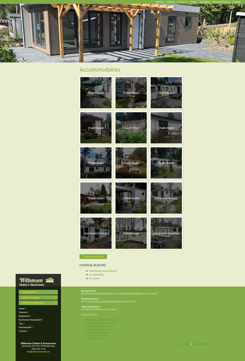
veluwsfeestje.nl (90, 306)
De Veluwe (94, 278)
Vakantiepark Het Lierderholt (103, 271)
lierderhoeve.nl (89, 298)
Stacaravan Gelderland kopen (103, 320)
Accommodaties (96, 274)
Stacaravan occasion (98, 335)
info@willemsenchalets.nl (38, 352)
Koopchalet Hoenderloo (100, 329)
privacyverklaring (201, 344)
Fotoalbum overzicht (93, 256)
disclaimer (185, 344)
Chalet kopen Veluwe (98, 326)
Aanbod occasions (31, 297)
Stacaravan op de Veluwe (100, 323)
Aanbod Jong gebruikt (32, 303)
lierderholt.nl (88, 291)
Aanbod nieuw (29, 292)
